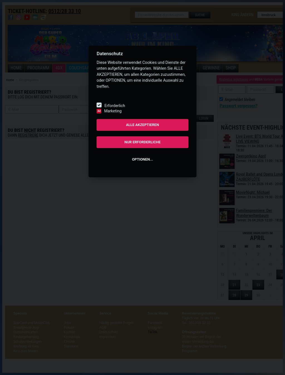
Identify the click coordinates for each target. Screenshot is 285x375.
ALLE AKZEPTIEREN (142, 125)
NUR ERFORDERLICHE (142, 142)
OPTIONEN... (142, 159)
